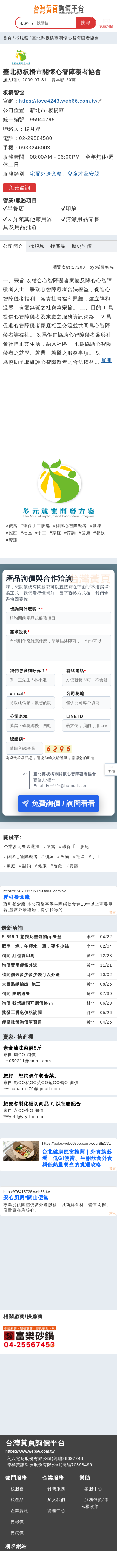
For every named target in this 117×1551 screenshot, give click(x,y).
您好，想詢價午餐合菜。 (31, 1079)
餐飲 (100, 532)
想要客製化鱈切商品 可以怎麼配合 (42, 1107)
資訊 (13, 540)
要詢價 (17, 1532)
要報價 (17, 1521)
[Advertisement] (58, 410)
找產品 (58, 246)
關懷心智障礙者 (71, 525)
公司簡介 (13, 246)
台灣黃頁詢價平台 (58, 1446)
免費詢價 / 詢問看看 (58, 807)
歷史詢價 (82, 246)
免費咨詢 (19, 188)
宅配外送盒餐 (46, 174)
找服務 (22, 38)
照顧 (13, 532)
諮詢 (71, 532)
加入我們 (56, 1499)
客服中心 (93, 1488)
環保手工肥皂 (36, 525)
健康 (85, 532)
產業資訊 (19, 1510)
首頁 (7, 38)
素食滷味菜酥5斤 (22, 1051)
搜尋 (86, 22)
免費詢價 (106, 22)
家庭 (56, 532)
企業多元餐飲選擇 (22, 850)
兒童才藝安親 (83, 174)
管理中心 (56, 1510)
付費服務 (56, 1488)
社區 (27, 532)
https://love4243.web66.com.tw (60, 101)
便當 (13, 525)
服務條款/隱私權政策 (94, 1503)
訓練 (97, 525)
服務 (24, 23)
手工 (42, 532)
